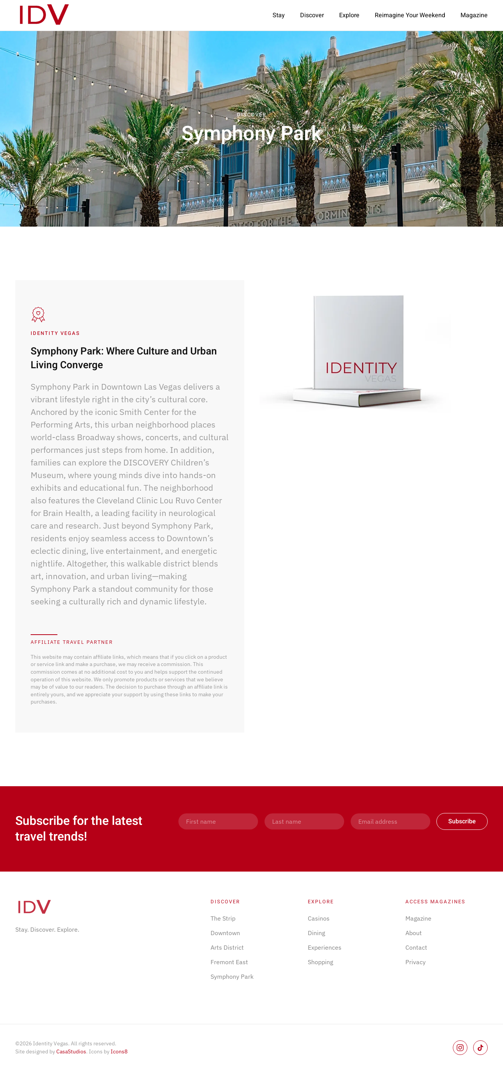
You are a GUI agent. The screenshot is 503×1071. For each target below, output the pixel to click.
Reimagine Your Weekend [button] (410, 15)
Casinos (319, 918)
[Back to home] (44, 15)
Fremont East (229, 962)
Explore (349, 15)
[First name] (218, 821)
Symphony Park (232, 976)
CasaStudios (71, 1051)
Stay (279, 15)
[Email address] (390, 821)
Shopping (320, 962)
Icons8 (119, 1051)
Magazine (474, 15)
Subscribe (462, 821)
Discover (312, 15)
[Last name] (304, 821)
